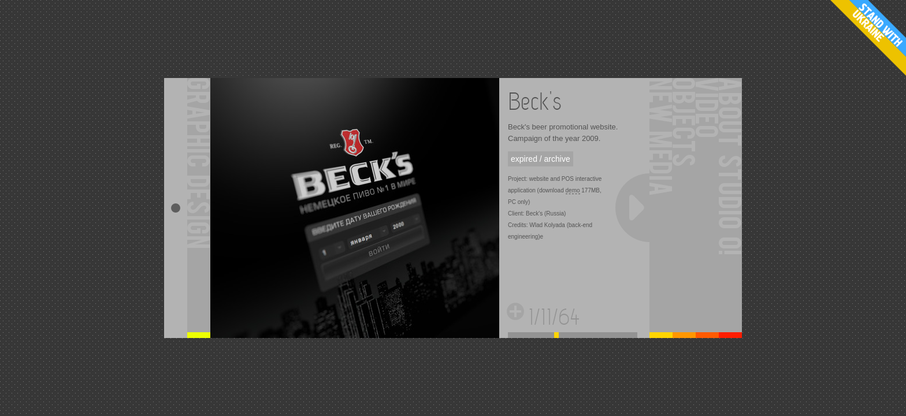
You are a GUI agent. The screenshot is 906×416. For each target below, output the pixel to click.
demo (573, 190)
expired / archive (540, 159)
